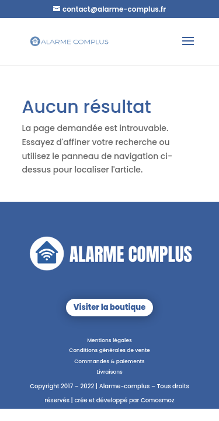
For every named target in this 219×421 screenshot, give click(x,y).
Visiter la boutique (109, 307)
